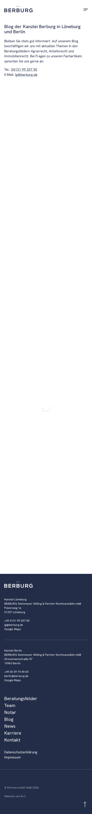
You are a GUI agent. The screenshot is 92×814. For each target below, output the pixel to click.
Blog (8, 719)
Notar (10, 712)
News (9, 726)
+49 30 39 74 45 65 (16, 672)
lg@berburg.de (26, 75)
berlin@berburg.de (16, 676)
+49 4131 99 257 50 (16, 620)
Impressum (12, 757)
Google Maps (12, 629)
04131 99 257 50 (24, 69)
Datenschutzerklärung (20, 752)
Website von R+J (15, 796)
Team (9, 705)
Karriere (12, 733)
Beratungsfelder (20, 699)
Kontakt (12, 740)
